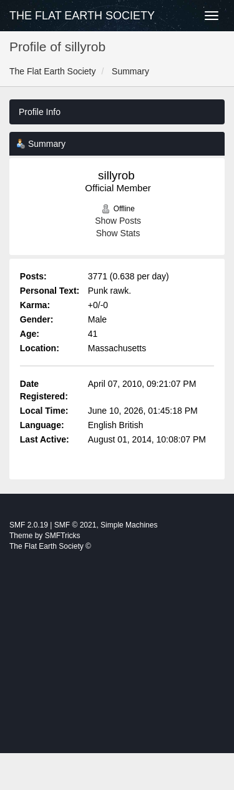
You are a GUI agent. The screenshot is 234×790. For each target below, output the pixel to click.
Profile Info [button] (40, 112)
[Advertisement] (117, 669)
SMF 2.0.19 (28, 525)
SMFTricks (62, 535)
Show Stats (118, 233)
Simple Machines (128, 525)
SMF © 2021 (75, 525)
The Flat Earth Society (82, 15)
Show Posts (118, 221)
